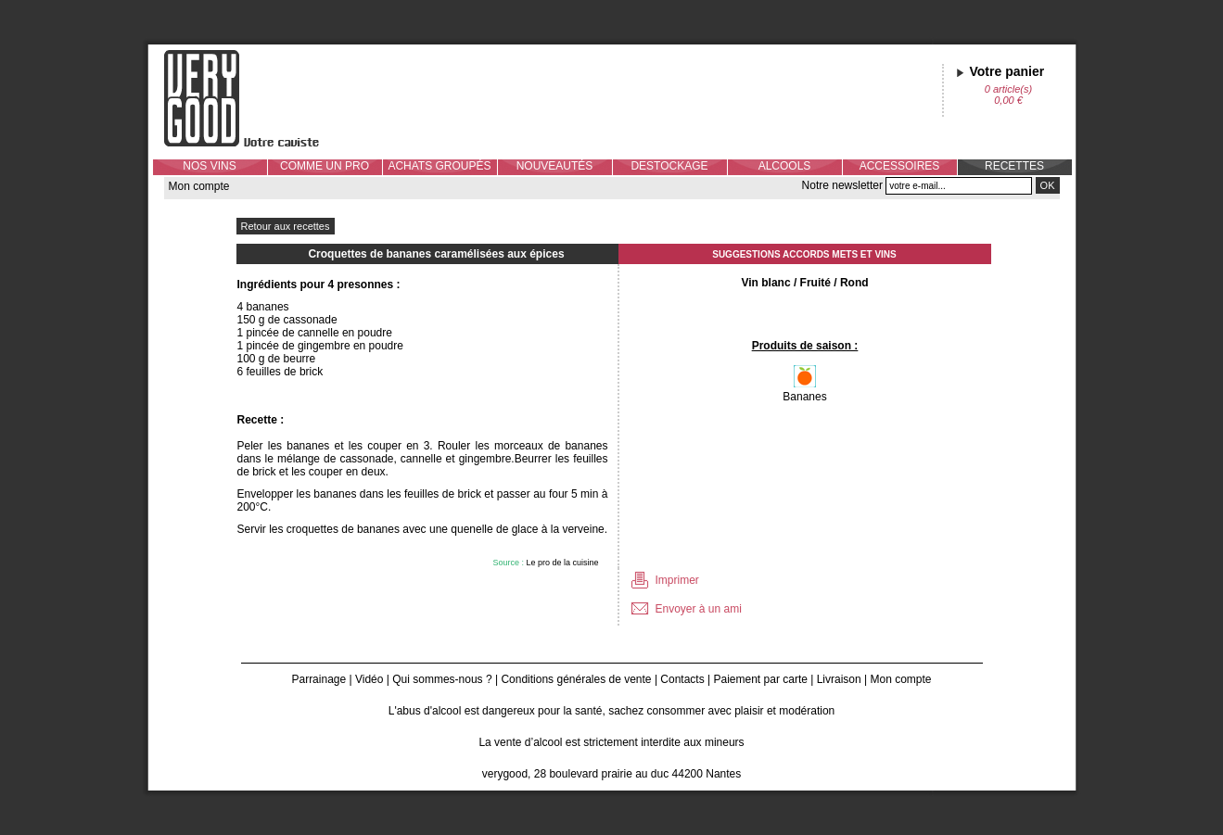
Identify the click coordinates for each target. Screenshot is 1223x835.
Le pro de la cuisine (562, 562)
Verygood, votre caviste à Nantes (256, 98)
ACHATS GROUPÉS (439, 165)
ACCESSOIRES (900, 165)
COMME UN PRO (324, 165)
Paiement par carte (761, 679)
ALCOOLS (784, 165)
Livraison (839, 679)
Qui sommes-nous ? (441, 679)
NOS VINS (209, 165)
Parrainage (318, 679)
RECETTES (1014, 165)
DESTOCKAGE (669, 165)
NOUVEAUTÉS (554, 165)
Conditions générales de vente (576, 679)
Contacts (682, 679)
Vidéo (369, 679)
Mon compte (199, 186)
